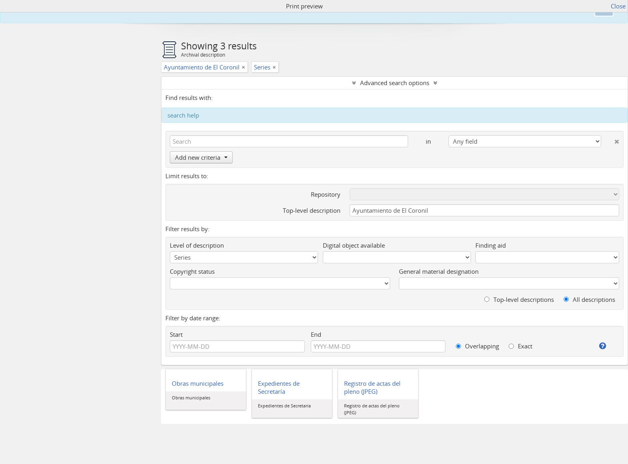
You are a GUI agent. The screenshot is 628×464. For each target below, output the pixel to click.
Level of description (197, 245)
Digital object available (354, 245)
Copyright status (192, 271)
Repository (325, 194)
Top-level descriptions (519, 299)
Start (176, 334)
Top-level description (311, 210)
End (316, 334)
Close (618, 6)
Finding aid (490, 245)
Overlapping (477, 346)
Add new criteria (201, 157)
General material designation (439, 271)
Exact (520, 346)
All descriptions (589, 299)
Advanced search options (394, 83)
